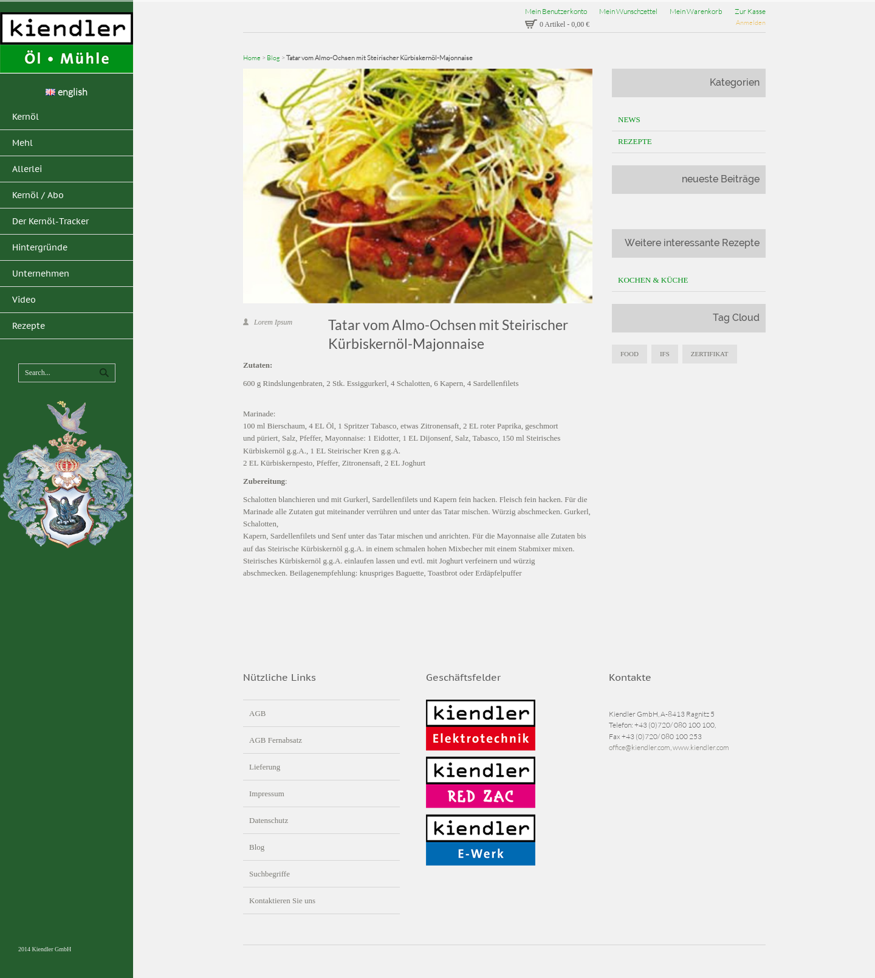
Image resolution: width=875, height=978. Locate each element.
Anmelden (751, 22)
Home (252, 57)
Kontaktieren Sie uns (282, 900)
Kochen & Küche (653, 279)
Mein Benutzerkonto (556, 11)
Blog (273, 57)
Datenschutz (268, 820)
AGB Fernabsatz (275, 740)
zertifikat (710, 353)
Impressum (266, 793)
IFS (665, 353)
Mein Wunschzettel (628, 11)
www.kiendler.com (701, 747)
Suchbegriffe (269, 873)
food (629, 353)
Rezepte (635, 141)
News (629, 119)
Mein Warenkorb (696, 11)
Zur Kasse (750, 11)
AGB (257, 713)
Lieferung (264, 766)
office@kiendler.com (639, 747)
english (67, 92)
